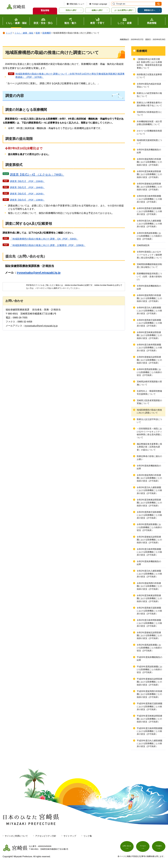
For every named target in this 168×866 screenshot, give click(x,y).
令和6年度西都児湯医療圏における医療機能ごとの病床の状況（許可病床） (149, 323)
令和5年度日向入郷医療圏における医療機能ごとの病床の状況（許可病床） (149, 224)
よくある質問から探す (123, 10)
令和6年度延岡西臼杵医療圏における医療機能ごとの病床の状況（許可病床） (149, 298)
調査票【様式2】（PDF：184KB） (27, 187)
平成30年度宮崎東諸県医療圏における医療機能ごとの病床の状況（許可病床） (149, 719)
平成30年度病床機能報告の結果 (149, 658)
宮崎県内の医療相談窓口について (149, 113)
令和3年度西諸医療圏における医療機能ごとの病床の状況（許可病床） (149, 527)
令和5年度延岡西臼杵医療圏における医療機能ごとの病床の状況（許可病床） (149, 162)
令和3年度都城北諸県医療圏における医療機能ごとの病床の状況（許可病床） (149, 540)
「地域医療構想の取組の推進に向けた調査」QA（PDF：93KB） (44, 239)
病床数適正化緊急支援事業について (149, 75)
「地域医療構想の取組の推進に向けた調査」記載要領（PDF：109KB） (48, 245)
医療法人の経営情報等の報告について (149, 94)
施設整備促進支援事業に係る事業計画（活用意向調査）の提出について (149, 447)
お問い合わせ (126, 847)
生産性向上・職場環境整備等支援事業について (149, 392)
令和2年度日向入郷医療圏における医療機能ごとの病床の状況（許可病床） (149, 574)
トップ (9, 33)
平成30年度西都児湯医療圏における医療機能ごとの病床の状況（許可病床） (149, 706)
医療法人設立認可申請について (149, 420)
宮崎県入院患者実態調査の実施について (149, 401)
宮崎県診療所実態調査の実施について (149, 383)
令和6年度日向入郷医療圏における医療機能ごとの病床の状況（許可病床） (149, 310)
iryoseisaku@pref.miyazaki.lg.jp (39, 272)
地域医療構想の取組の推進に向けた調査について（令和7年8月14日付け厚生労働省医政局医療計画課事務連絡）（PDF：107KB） (70, 75)
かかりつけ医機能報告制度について (149, 132)
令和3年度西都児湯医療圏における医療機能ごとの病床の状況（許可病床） (149, 515)
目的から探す (71, 10)
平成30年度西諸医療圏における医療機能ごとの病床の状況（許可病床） (149, 669)
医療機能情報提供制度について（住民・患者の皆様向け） (149, 276)
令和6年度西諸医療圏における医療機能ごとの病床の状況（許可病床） (149, 372)
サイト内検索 (113, 4)
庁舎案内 (158, 847)
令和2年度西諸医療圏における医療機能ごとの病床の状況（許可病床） (149, 648)
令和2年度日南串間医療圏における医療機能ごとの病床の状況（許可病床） (149, 623)
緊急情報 (45, 10)
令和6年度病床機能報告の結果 (149, 287)
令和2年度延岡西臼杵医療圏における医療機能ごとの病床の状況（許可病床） (149, 586)
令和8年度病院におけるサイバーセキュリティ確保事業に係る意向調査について (149, 255)
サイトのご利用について (16, 836)
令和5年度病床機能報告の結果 (149, 151)
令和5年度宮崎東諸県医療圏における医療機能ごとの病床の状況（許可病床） (149, 174)
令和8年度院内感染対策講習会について (149, 85)
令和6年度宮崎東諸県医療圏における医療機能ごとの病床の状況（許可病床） (149, 335)
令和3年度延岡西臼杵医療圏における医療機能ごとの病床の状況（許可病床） (149, 478)
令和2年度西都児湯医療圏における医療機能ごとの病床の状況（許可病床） (149, 611)
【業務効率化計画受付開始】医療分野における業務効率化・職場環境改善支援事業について (149, 63)
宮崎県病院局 (143, 245)
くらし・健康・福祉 (23, 33)
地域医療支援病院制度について (149, 141)
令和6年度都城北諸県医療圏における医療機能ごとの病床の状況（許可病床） (149, 360)
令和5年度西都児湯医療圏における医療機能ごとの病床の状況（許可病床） (149, 211)
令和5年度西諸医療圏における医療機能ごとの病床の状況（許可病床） (149, 236)
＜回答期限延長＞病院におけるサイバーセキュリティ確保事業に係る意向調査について (149, 433)
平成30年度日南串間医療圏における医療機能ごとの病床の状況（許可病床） (149, 731)
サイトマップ (70, 836)
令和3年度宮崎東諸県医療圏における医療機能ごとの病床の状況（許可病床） (149, 503)
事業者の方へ (149, 10)
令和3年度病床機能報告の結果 (149, 467)
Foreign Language (99, 4)
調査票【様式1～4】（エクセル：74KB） (37, 174)
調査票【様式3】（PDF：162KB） (27, 194)
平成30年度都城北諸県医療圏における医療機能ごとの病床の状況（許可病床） (149, 682)
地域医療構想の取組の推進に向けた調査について (149, 411)
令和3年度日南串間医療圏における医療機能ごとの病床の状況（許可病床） (149, 552)
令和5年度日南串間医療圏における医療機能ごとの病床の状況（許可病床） (149, 199)
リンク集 (87, 836)
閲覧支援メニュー (77, 4)
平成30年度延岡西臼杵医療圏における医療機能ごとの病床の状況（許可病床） (149, 694)
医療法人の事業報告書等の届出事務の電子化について (149, 104)
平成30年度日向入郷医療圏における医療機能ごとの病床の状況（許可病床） (149, 743)
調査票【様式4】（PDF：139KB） (27, 200)
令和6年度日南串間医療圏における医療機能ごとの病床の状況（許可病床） (149, 348)
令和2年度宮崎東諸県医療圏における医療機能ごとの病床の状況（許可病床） (149, 598)
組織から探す (97, 10)
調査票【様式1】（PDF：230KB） (27, 181)
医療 (38, 33)
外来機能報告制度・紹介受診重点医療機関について (149, 122)
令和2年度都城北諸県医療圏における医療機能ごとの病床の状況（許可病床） (149, 635)
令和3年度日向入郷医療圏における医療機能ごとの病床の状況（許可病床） (149, 490)
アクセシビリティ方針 (45, 836)
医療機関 (46, 33)
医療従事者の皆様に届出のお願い (149, 457)
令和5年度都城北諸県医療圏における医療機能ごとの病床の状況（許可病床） (149, 187)
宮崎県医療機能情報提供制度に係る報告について (149, 265)
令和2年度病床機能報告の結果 (149, 562)
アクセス (142, 847)
